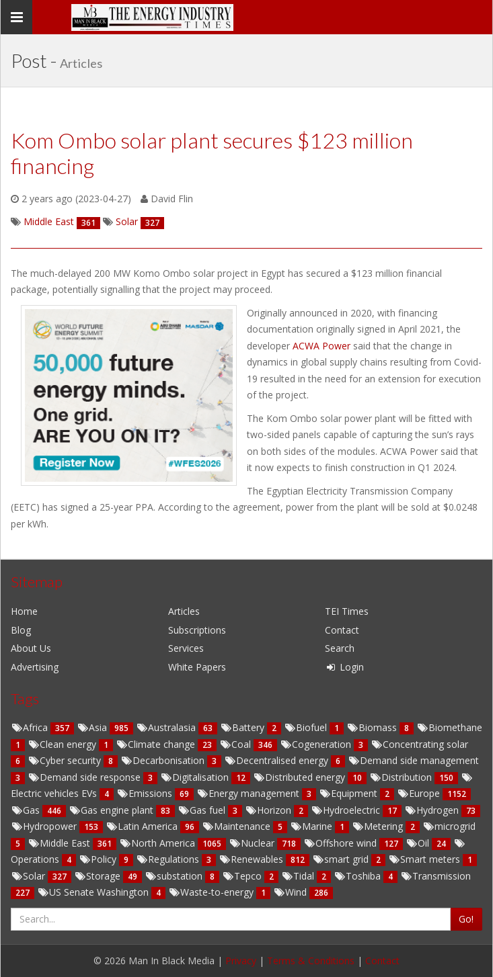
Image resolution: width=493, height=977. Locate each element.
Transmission (435, 875)
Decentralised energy (277, 760)
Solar (29, 875)
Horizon (269, 810)
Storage (98, 875)
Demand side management (413, 760)
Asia (93, 727)
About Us (31, 648)
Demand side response (85, 777)
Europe (420, 793)
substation (175, 875)
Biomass (373, 727)
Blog (21, 630)
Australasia (167, 727)
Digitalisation (195, 777)
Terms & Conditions (310, 960)
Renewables (252, 859)
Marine (312, 826)
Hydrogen (432, 810)
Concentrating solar (419, 744)
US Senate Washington (94, 892)
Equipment (349, 793)
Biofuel (307, 727)
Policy (99, 859)
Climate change (157, 744)
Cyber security (66, 760)
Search (339, 648)
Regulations (169, 859)
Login (344, 667)
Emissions (145, 793)
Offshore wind (341, 843)
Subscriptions (197, 630)
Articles (184, 611)
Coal (236, 744)
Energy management (249, 793)
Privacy (240, 960)
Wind (291, 892)
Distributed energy (300, 777)
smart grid (341, 859)
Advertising (35, 667)
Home (24, 611)
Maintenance (237, 826)
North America (158, 843)
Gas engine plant (112, 810)
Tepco (243, 875)
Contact (342, 630)
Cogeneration (317, 744)
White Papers (197, 667)
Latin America (143, 826)
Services (186, 648)
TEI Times (347, 611)
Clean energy (63, 744)
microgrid (449, 826)
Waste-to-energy (212, 892)
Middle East (60, 843)
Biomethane (449, 727)
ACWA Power (323, 345)
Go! (466, 918)
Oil (419, 843)
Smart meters (425, 859)
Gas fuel (203, 810)
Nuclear (253, 843)
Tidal (299, 875)
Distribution (401, 777)
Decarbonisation (163, 760)
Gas (26, 810)
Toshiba (358, 875)
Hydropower (45, 826)
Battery (243, 727)
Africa (30, 727)
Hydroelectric (347, 810)
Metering (379, 826)
